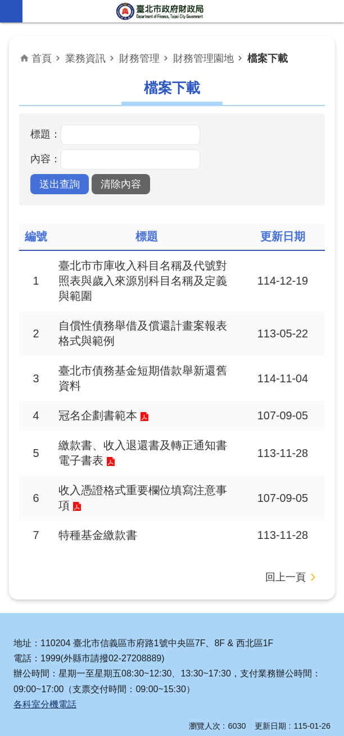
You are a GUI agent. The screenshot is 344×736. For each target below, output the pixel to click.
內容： (45, 158)
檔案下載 (267, 58)
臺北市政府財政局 (161, 11)
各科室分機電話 (44, 704)
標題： (45, 134)
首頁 (41, 58)
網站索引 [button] (11, 11)
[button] (59, 184)
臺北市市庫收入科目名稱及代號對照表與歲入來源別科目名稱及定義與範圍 (142, 280)
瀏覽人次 (204, 725)
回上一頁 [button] (285, 577)
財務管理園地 (203, 58)
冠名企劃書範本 (97, 415)
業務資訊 (85, 58)
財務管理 (139, 58)
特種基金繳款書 (97, 535)
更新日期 (270, 725)
